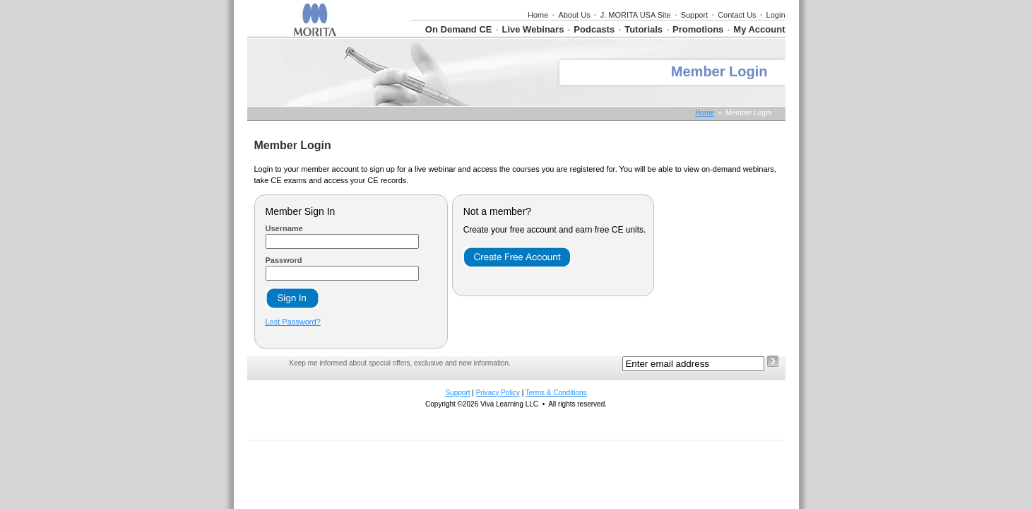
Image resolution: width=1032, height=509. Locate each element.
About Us (574, 15)
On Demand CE (458, 29)
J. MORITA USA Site (635, 15)
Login (775, 15)
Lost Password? (293, 321)
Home (538, 15)
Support (694, 15)
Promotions (697, 29)
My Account (759, 29)
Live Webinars (533, 29)
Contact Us (737, 15)
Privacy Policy (498, 393)
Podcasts (594, 29)
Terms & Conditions (556, 393)
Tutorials (643, 29)
